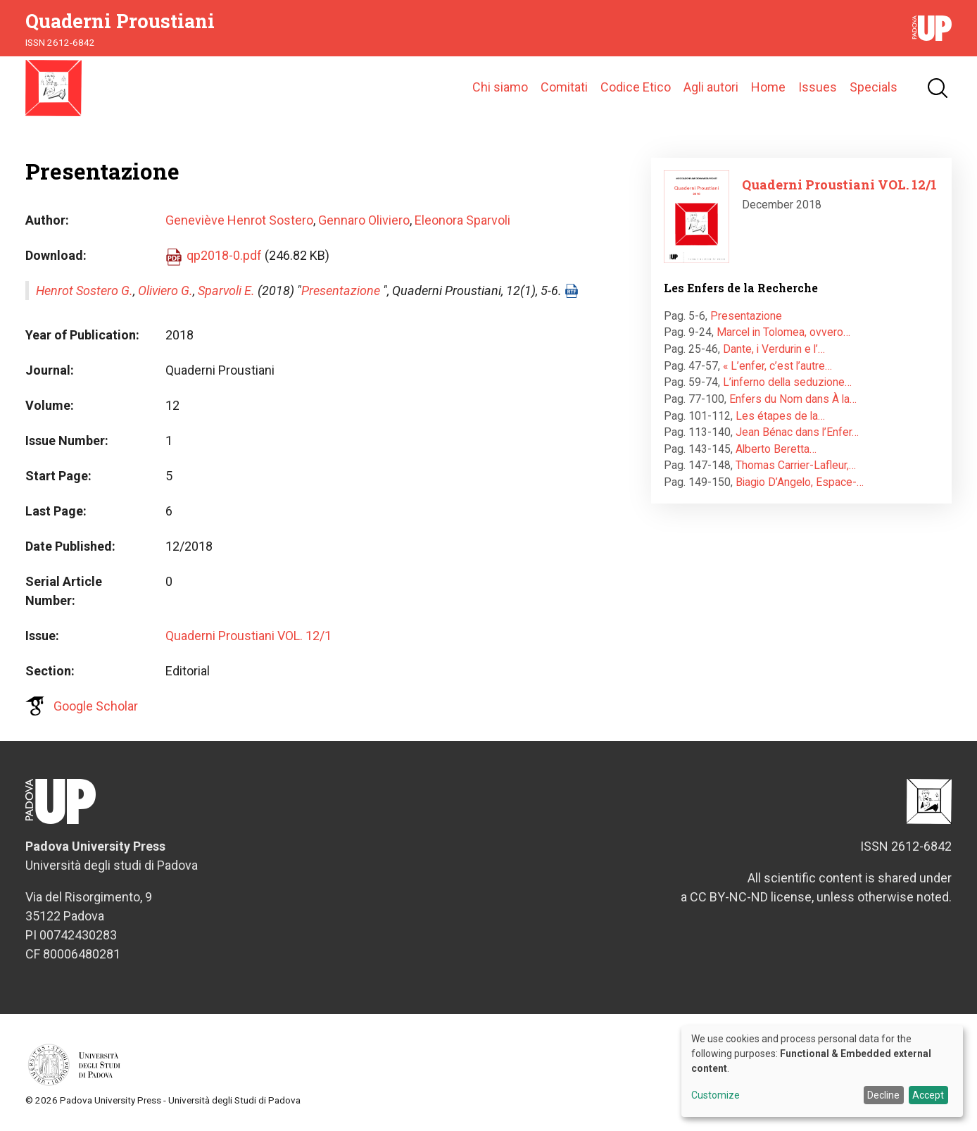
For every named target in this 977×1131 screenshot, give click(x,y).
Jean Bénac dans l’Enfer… (797, 432)
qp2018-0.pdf (224, 255)
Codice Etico (635, 87)
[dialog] (822, 1071)
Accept (928, 1095)
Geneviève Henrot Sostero (239, 220)
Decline (883, 1095)
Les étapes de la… (780, 416)
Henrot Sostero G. (84, 290)
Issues (817, 87)
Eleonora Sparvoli (462, 220)
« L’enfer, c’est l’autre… (777, 366)
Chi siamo (500, 87)
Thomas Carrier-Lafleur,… (796, 466)
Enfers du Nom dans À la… (793, 399)
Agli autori (710, 87)
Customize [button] (715, 1095)
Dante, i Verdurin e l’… (774, 349)
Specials (873, 87)
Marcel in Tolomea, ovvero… (783, 332)
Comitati (564, 87)
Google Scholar (95, 706)
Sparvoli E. (226, 290)
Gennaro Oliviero (364, 220)
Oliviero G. (165, 290)
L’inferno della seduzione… (787, 382)
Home (768, 87)
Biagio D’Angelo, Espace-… (800, 482)
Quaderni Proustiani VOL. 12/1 (248, 635)
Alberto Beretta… (776, 449)
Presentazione (340, 290)
